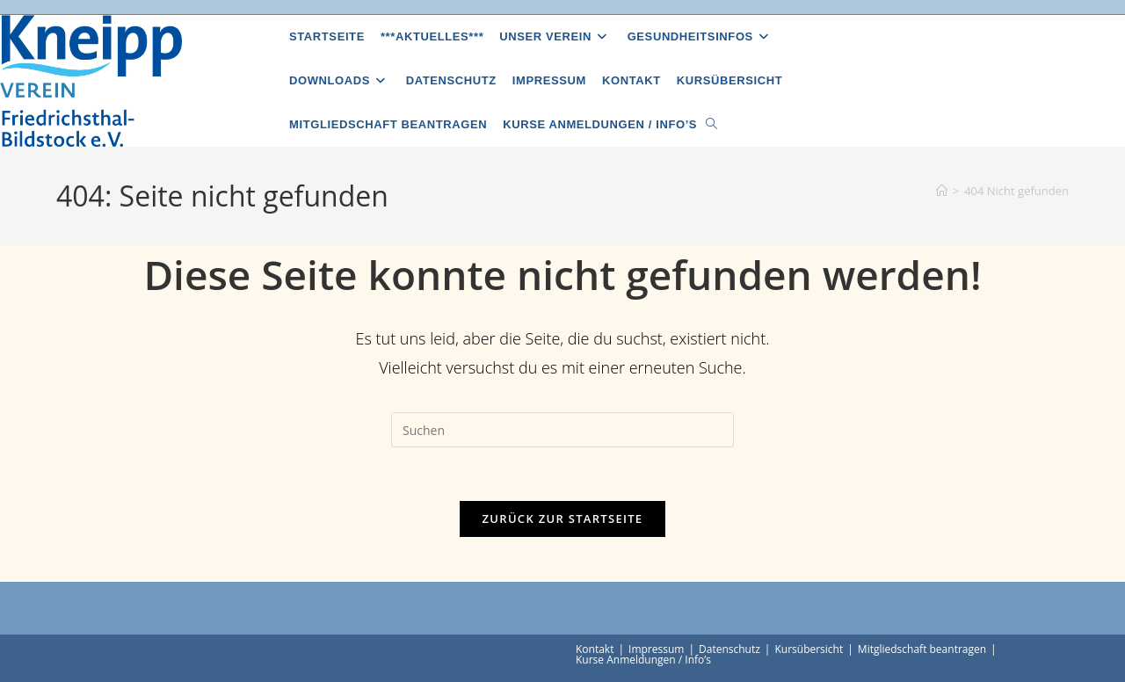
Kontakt (594, 649)
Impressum (656, 649)
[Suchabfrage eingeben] (562, 429)
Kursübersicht (808, 649)
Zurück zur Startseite (563, 518)
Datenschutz (729, 649)
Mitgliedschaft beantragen (922, 649)
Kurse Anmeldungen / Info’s (643, 659)
